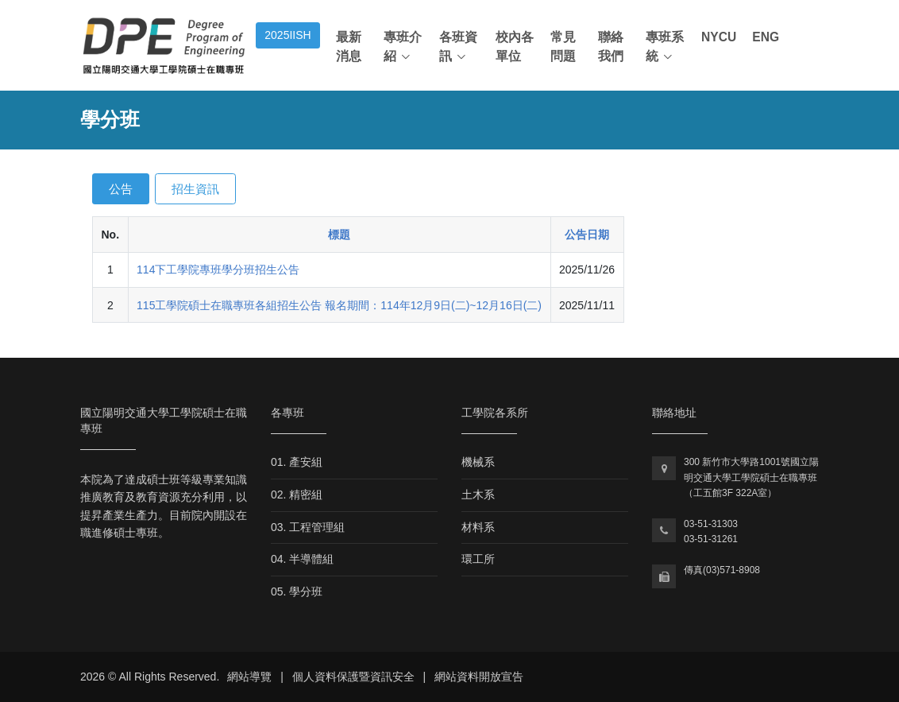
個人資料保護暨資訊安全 (353, 676)
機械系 (478, 462)
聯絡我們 (610, 47)
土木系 (478, 494)
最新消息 (348, 47)
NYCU (718, 37)
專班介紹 (403, 47)
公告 (121, 189)
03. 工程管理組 (308, 527)
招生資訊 (195, 189)
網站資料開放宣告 (478, 676)
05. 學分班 (296, 591)
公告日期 (587, 234)
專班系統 (665, 47)
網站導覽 (249, 676)
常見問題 (563, 47)
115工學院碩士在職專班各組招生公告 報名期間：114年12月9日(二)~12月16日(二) (339, 305)
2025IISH (287, 35)
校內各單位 (515, 47)
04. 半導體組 (302, 559)
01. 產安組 (296, 462)
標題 (339, 234)
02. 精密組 (296, 494)
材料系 (478, 527)
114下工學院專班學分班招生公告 (218, 269)
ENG (765, 37)
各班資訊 (458, 47)
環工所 (478, 559)
